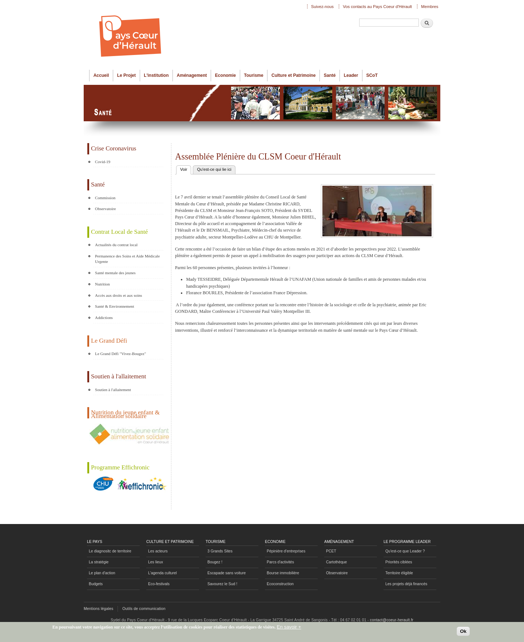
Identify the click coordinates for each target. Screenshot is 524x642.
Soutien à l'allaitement (113, 389)
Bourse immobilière (283, 573)
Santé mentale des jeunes (115, 273)
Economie (225, 75)
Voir (185, 169)
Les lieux (155, 562)
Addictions (104, 317)
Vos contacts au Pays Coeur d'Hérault (377, 6)
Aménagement (192, 75)
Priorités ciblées (398, 562)
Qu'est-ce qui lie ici (214, 169)
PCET (331, 551)
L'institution (156, 75)
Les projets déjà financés (406, 584)
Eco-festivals (159, 584)
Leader (351, 75)
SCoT (371, 75)
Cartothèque (336, 562)
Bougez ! (214, 562)
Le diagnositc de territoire (110, 551)
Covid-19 (102, 161)
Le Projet (126, 75)
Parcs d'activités (280, 562)
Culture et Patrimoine (293, 75)
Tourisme (253, 75)
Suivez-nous (322, 6)
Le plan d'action (102, 573)
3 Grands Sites (220, 551)
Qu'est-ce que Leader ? (405, 551)
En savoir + (289, 628)
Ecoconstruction (280, 584)
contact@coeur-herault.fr (391, 620)
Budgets (96, 584)
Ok (463, 633)
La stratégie (98, 562)
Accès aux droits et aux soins (118, 295)
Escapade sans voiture (226, 573)
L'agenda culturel (162, 573)
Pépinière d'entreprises (286, 551)
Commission (105, 198)
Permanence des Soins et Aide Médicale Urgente (127, 259)
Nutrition (102, 284)
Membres (429, 6)
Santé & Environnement (114, 306)
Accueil (101, 75)
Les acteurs (158, 551)
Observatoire (105, 208)
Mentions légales (98, 609)
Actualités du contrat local (116, 245)
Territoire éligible (399, 573)
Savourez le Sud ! (222, 584)
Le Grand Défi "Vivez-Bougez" (120, 353)
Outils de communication (144, 609)
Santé (330, 75)
